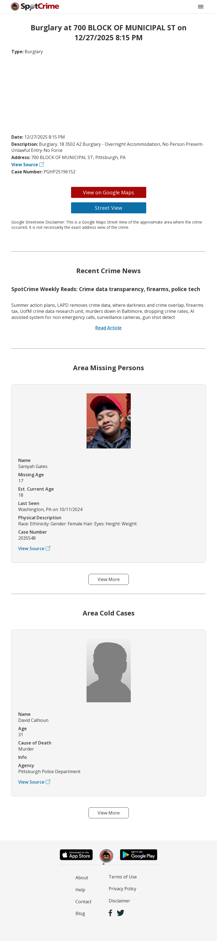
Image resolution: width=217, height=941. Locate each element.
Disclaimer (119, 901)
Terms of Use (123, 877)
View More (109, 579)
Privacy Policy (122, 889)
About (81, 878)
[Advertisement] (108, 94)
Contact (83, 902)
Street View (108, 208)
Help (80, 890)
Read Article (108, 328)
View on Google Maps (108, 192)
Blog (80, 913)
